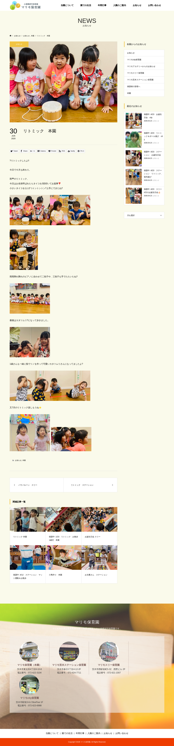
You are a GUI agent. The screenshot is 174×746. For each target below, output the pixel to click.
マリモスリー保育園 (135, 73)
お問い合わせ (154, 5)
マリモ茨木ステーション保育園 (140, 80)
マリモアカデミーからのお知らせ (141, 66)
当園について (67, 5)
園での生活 (85, 5)
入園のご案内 (119, 5)
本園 (24, 460)
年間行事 (102, 5)
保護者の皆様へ (133, 86)
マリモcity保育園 (134, 60)
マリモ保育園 (87, 622)
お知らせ (137, 5)
